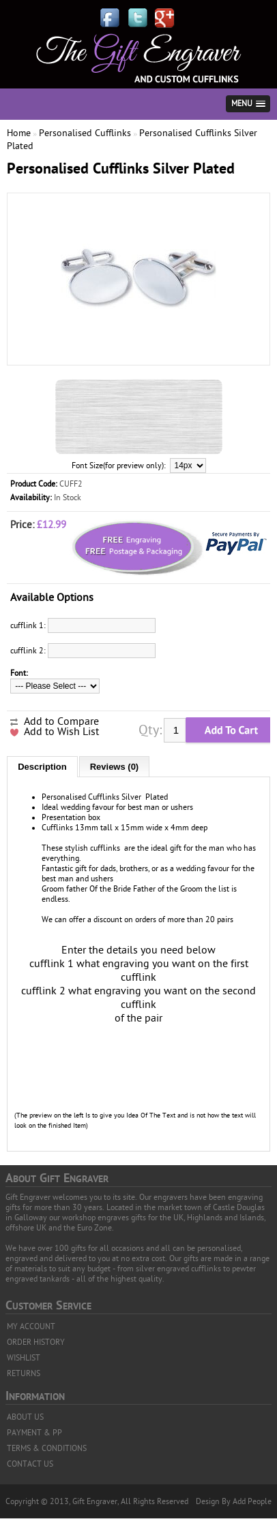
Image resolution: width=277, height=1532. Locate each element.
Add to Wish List (61, 732)
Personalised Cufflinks (85, 133)
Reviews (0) (114, 767)
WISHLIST (23, 1358)
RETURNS (23, 1373)
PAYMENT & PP (34, 1432)
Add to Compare (61, 721)
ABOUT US (25, 1417)
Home (19, 133)
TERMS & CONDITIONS (47, 1448)
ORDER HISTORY (36, 1342)
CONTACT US (30, 1464)
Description (42, 767)
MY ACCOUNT (31, 1326)
